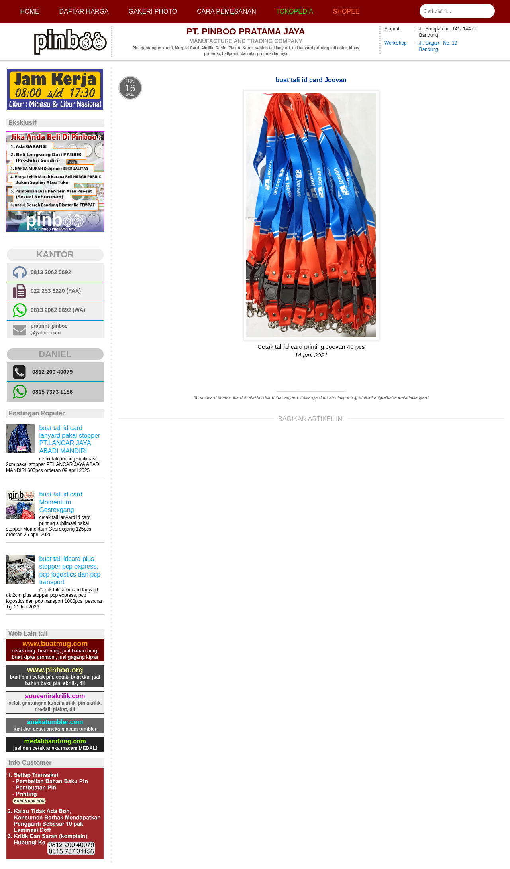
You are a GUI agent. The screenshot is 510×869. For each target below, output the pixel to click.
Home (29, 11)
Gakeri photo (153, 11)
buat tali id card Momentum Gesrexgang (60, 502)
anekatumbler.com (55, 722)
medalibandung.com (55, 741)
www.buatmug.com (55, 644)
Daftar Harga (84, 11)
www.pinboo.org (55, 670)
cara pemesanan (226, 11)
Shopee (346, 11)
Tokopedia (294, 11)
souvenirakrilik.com (55, 696)
